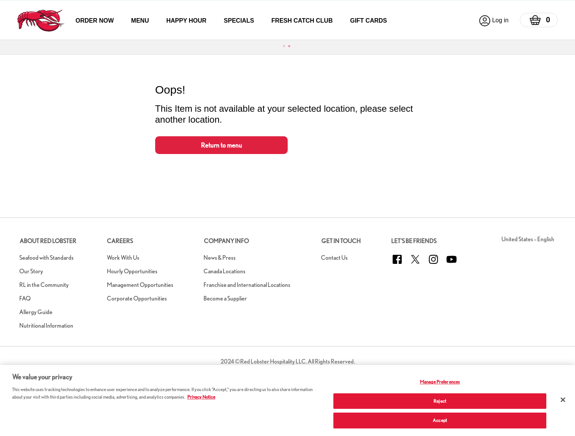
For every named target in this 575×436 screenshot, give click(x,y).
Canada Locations (224, 271)
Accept (440, 420)
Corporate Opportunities (137, 298)
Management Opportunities (140, 284)
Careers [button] (120, 241)
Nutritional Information (46, 325)
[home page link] (41, 21)
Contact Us (334, 257)
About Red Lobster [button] (48, 241)
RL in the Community (44, 284)
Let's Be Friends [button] (413, 241)
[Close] (563, 399)
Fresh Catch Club (302, 20)
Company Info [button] (226, 241)
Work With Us (123, 257)
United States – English (527, 239)
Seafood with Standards (46, 257)
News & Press (219, 257)
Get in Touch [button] (341, 241)
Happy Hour (186, 20)
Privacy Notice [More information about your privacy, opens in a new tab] (201, 397)
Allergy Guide (35, 312)
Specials (239, 20)
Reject (439, 401)
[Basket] (538, 20)
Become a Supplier (225, 298)
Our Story (31, 271)
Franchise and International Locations (246, 284)
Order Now (95, 20)
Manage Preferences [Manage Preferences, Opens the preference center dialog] (440, 382)
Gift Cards (368, 20)
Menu (140, 20)
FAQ (25, 298)
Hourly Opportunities (132, 271)
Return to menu (221, 145)
